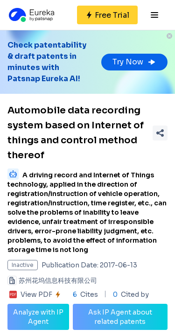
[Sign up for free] (107, 15)
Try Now (134, 62)
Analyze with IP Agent (38, 317)
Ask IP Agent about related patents (120, 317)
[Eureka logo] (30, 15)
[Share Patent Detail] (160, 133)
